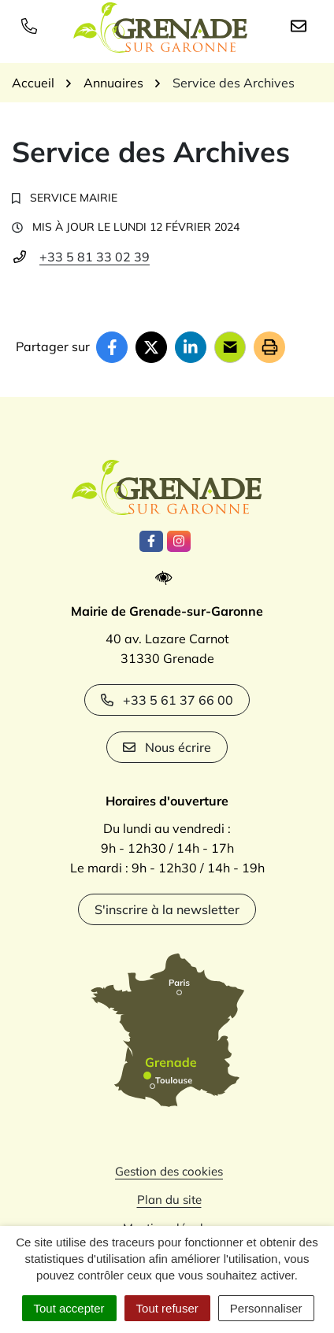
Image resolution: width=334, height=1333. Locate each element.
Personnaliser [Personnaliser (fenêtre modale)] (266, 1308)
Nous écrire (167, 747)
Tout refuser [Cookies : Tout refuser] (167, 1308)
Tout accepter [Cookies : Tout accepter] (69, 1308)
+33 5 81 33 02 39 (94, 257)
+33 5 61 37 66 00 (167, 700)
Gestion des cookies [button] (169, 1171)
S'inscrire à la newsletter (167, 909)
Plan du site (169, 1199)
